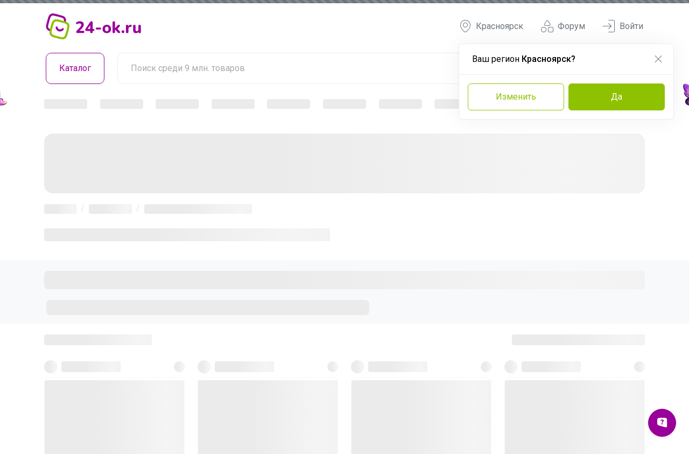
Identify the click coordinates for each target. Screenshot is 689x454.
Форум (562, 26)
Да (616, 97)
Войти (622, 26)
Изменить (516, 97)
